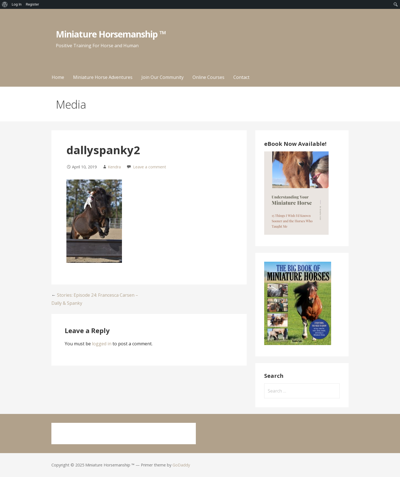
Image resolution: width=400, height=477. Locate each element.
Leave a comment (149, 166)
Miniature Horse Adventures (102, 77)
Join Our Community (162, 77)
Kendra (114, 166)
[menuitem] (5, 4)
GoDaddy (181, 465)
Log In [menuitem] (17, 4)
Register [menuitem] (32, 4)
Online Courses (208, 77)
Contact (241, 77)
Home (58, 77)
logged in (101, 344)
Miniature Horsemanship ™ (111, 34)
